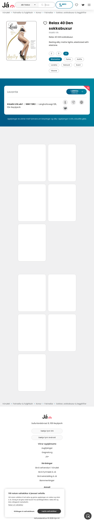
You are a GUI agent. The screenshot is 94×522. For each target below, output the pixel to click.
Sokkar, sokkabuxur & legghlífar (71, 12)
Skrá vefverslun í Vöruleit (47, 467)
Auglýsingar (47, 448)
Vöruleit (6, 12)
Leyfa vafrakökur (49, 511)
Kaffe (79, 59)
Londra (54, 65)
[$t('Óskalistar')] (76, 5)
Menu (89, 5)
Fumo (68, 59)
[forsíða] (8, 5)
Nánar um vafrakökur (15, 505)
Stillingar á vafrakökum (24, 511)
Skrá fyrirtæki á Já (47, 472)
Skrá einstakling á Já (47, 476)
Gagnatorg (47, 452)
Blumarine (55, 59)
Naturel (66, 65)
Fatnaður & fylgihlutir (23, 12)
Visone (54, 70)
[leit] (46, 4)
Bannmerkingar (47, 480)
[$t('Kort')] (82, 5)
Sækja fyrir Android (47, 437)
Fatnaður (48, 12)
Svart (78, 65)
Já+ (47, 456)
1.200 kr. (76, 92)
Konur (38, 12)
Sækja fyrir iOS (47, 431)
